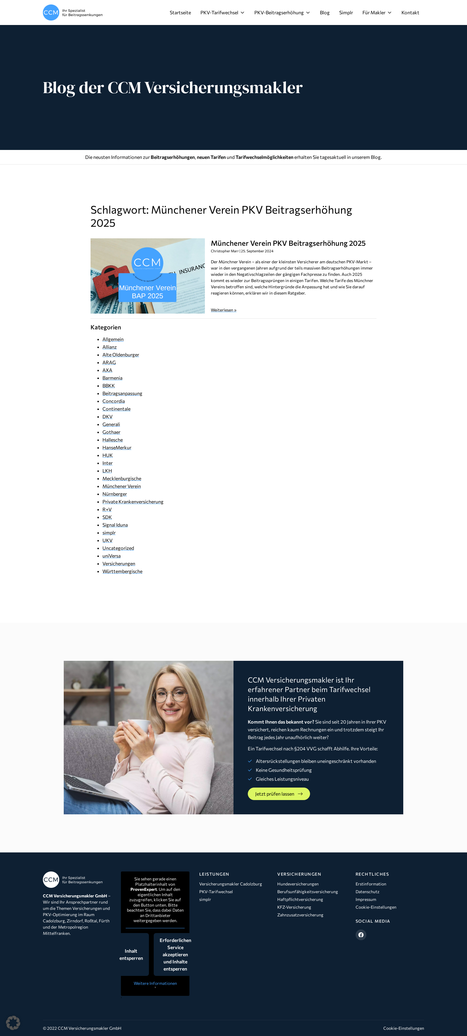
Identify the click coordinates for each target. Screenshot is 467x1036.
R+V (107, 509)
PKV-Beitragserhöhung (282, 12)
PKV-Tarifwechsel (222, 12)
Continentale (116, 408)
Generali (111, 424)
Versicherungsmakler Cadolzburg (230, 883)
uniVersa (111, 555)
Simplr (346, 12)
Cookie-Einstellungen (376, 907)
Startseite (180, 12)
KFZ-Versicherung (294, 907)
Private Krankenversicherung (133, 501)
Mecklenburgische (121, 478)
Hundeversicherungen (298, 883)
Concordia (113, 401)
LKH (107, 470)
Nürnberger (114, 494)
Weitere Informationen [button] (155, 983)
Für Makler (377, 12)
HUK (107, 455)
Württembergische (122, 571)
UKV (107, 540)
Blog (325, 12)
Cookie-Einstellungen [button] (403, 1028)
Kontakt (410, 12)
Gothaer (111, 432)
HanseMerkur (116, 447)
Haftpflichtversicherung (300, 899)
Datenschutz (367, 891)
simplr (109, 532)
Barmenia (112, 378)
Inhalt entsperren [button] (131, 954)
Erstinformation (371, 883)
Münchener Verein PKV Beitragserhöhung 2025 (288, 243)
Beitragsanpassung (122, 393)
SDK (107, 517)
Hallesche (112, 439)
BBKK (108, 385)
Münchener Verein (121, 486)
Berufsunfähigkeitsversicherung (307, 891)
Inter (107, 463)
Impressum (366, 899)
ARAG (109, 362)
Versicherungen (118, 563)
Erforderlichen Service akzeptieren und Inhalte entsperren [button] (175, 954)
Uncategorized (118, 548)
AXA (107, 370)
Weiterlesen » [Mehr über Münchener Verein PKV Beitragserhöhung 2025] (223, 309)
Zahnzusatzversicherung (300, 914)
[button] (13, 1023)
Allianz (109, 347)
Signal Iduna (115, 525)
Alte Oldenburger (120, 354)
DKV (107, 416)
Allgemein (113, 339)
